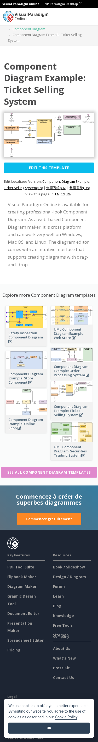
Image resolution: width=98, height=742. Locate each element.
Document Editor (23, 613)
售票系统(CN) (56, 187)
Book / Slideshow (69, 567)
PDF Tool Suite (20, 567)
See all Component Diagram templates (49, 472)
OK (49, 728)
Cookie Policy (66, 717)
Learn (58, 596)
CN (63, 194)
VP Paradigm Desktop (63, 4)
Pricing (13, 649)
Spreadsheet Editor (25, 640)
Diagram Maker (22, 586)
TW (68, 194)
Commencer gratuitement (49, 518)
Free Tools (63, 625)
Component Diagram (29, 29)
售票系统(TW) (80, 187)
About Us (61, 648)
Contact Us (63, 677)
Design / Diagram (69, 576)
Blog (57, 605)
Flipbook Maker (21, 576)
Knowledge (63, 615)
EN (57, 194)
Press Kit (61, 667)
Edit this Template (49, 167)
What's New (64, 658)
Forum (59, 586)
